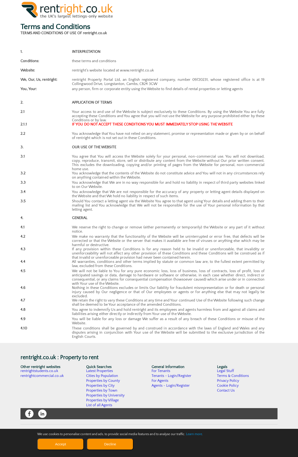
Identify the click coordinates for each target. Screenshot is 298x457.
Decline (110, 444)
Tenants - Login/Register (172, 376)
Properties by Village (102, 400)
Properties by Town (102, 390)
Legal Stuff (225, 371)
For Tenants (161, 371)
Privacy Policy (228, 381)
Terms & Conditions (233, 376)
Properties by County (103, 381)
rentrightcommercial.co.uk (42, 376)
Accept (60, 444)
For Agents (160, 381)
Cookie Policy (228, 385)
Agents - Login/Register (171, 385)
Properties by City (100, 385)
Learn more (194, 434)
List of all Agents (99, 405)
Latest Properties (99, 371)
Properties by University (105, 395)
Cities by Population (102, 376)
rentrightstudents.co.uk (39, 371)
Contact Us (226, 390)
